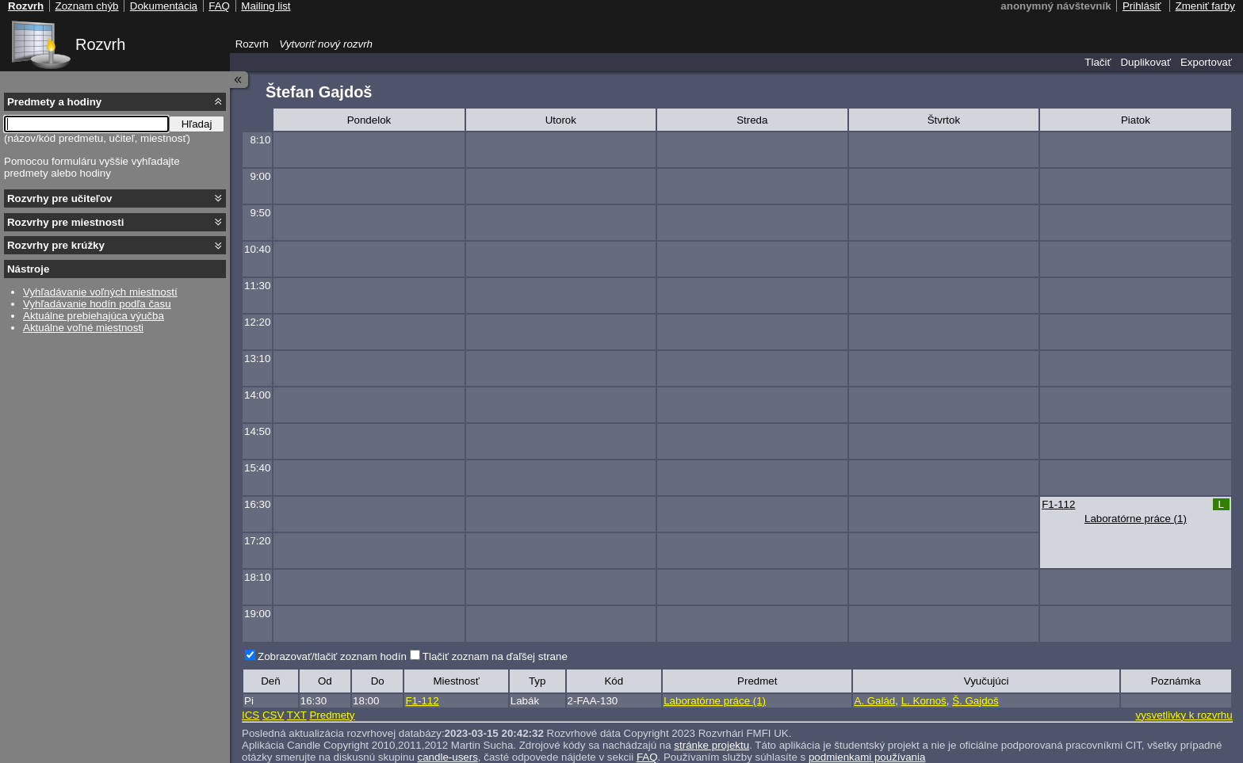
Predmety (331, 715)
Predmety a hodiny (54, 102)
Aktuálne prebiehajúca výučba (93, 316)
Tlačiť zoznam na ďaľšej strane (495, 656)
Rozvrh (100, 44)
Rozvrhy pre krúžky (56, 245)
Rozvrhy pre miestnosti (65, 222)
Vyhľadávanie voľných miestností (100, 292)
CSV (273, 715)
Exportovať (1206, 62)
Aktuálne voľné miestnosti (83, 328)
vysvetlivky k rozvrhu (1183, 715)
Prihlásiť (1142, 6)
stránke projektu (711, 745)
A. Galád (874, 701)
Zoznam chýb (86, 6)
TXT (297, 715)
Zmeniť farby (1205, 6)
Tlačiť (1097, 62)
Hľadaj (197, 124)
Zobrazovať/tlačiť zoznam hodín (332, 656)
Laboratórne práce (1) (1135, 519)
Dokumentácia (163, 6)
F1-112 (1058, 504)
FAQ (219, 6)
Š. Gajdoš (975, 701)
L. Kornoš (924, 701)
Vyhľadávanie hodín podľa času (97, 304)
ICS (250, 715)
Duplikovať (1145, 62)
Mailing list (265, 6)
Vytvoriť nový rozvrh (326, 44)
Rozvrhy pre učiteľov (60, 198)
